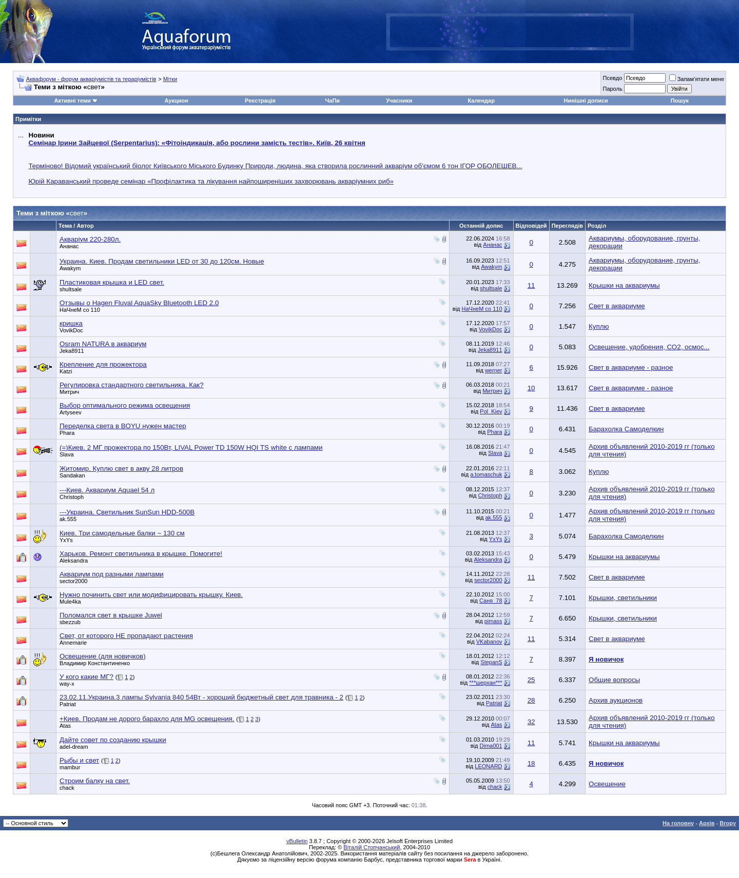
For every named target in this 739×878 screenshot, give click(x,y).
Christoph (72, 497)
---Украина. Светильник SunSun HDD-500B (127, 512)
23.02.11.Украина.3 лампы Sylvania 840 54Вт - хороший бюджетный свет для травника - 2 (201, 697)
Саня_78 (490, 600)
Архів (706, 823)
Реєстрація (260, 100)
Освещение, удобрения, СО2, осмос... (649, 347)
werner (493, 370)
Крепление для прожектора (103, 364)
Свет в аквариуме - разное (631, 367)
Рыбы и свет (79, 760)
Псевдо (612, 78)
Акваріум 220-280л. (90, 239)
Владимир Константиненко (95, 663)
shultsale (71, 289)
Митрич (69, 392)
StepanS (491, 662)
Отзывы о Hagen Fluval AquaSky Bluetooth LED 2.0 (139, 303)
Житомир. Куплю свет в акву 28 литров (121, 468)
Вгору (727, 823)
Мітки (170, 79)
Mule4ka (70, 601)
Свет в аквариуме (617, 306)
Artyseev (71, 412)
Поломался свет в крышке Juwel (111, 615)
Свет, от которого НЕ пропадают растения (126, 636)
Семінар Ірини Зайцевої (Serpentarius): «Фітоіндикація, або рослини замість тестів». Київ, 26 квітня (196, 143)
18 (531, 763)
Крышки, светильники (623, 598)
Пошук (680, 100)
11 (531, 285)
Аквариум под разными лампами (112, 574)
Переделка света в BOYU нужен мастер (123, 426)
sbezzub (70, 622)
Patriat (68, 704)
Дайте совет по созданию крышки (113, 740)
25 (531, 680)
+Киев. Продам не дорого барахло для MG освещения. (147, 719)
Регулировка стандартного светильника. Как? (132, 385)
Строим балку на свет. (95, 781)
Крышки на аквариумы (624, 285)
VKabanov (489, 641)
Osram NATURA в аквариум (103, 344)
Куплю (599, 326)
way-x (67, 684)
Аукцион (176, 100)
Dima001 (491, 746)
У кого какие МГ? (86, 677)
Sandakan (72, 475)
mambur (70, 767)
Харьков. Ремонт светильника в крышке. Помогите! (141, 553)
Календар (481, 100)
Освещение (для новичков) (103, 656)
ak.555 (68, 519)
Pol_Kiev (491, 411)
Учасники (399, 100)
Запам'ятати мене (696, 79)
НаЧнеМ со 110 (80, 310)
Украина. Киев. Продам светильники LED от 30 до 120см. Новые (162, 261)
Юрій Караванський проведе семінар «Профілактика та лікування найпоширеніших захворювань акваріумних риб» (211, 181)
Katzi (66, 371)
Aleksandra (74, 560)
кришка (71, 323)
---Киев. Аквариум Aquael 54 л (107, 490)
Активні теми (72, 100)
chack (67, 788)
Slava (67, 454)
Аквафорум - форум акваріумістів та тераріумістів (91, 79)
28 (531, 700)
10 (531, 388)
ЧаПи (332, 100)
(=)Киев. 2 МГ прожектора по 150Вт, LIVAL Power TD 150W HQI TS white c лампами (191, 447)
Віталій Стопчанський (371, 847)
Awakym (70, 268)
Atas (65, 726)
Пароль (612, 89)
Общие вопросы (614, 680)
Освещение (607, 784)
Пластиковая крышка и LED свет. (112, 282)
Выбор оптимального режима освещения (125, 405)
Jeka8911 (72, 351)
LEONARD (488, 766)
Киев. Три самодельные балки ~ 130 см (122, 533)
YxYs (66, 540)
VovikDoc (71, 330)
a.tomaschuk (486, 474)
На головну (678, 823)
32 (531, 722)
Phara (67, 433)
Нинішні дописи (586, 100)
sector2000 (73, 581)
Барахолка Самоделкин (626, 429)
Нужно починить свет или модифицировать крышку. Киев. (151, 594)
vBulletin (297, 841)
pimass (493, 621)
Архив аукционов (616, 700)
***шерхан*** (485, 683)
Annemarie (73, 643)
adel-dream (74, 747)
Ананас (69, 246)
